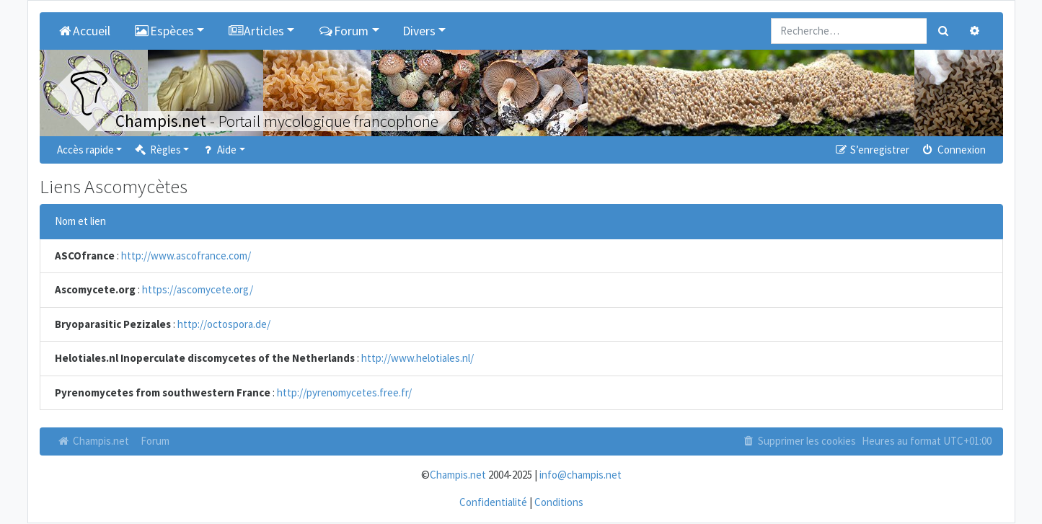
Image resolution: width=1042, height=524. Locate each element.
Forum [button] (342, 31)
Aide (218, 149)
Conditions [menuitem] (558, 502)
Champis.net (93, 441)
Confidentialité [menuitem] (493, 502)
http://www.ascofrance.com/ (186, 255)
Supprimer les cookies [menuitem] (798, 441)
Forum (155, 441)
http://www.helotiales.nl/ (417, 358)
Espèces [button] (163, 31)
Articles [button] (255, 31)
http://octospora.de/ (223, 324)
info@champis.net (580, 474)
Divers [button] (419, 31)
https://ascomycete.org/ (197, 289)
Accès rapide (85, 149)
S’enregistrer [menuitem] (871, 149)
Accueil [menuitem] (84, 31)
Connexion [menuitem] (953, 149)
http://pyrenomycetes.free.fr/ (344, 392)
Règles (156, 149)
